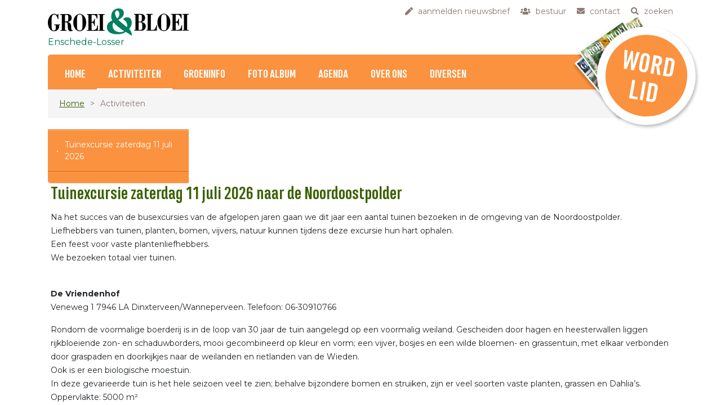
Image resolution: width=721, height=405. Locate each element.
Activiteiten (134, 74)
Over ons (389, 74)
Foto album (272, 74)
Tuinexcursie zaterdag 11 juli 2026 (118, 150)
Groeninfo (204, 74)
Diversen (448, 74)
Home (75, 74)
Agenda (333, 74)
